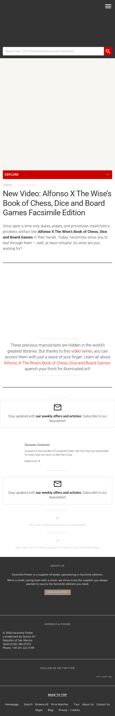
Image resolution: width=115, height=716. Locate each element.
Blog (50, 710)
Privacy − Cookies (69, 710)
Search (28, 704)
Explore (56, 174)
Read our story (57, 592)
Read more (32, 461)
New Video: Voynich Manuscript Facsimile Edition (57, 524)
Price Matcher (60, 704)
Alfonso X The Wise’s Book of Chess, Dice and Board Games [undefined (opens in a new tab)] (57, 363)
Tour (77, 704)
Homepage (12, 704)
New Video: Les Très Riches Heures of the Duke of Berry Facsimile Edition (58, 547)
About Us (88, 704)
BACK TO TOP (57, 694)
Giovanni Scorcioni (37, 445)
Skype (39, 710)
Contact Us (103, 704)
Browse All (41, 704)
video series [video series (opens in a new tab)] (81, 351)
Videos (7, 185)
